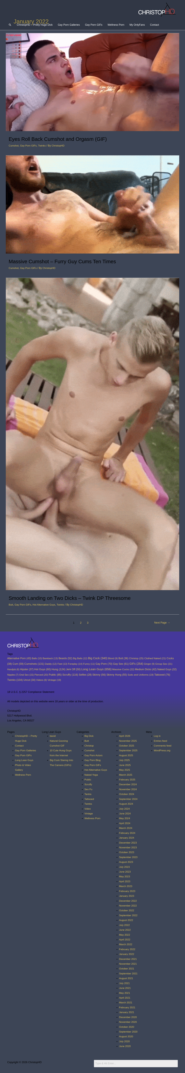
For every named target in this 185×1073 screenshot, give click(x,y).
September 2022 (128, 915)
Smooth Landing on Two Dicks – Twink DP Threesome (78, 598)
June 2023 (125, 871)
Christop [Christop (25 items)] (136, 658)
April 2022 (125, 939)
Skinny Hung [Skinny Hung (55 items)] (117, 674)
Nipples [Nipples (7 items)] (12, 674)
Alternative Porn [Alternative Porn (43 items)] (19, 658)
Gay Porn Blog (92, 760)
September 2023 (128, 857)
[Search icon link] (10, 25)
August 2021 (126, 978)
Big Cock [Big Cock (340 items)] (97, 658)
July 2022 (124, 925)
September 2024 (128, 799)
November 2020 (128, 1021)
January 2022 (127, 954)
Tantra (88, 794)
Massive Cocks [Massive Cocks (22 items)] (123, 669)
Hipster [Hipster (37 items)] (27, 669)
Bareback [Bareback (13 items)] (50, 658)
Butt (11, 604)
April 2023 (125, 881)
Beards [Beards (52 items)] (65, 658)
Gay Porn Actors (93, 755)
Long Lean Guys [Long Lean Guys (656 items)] (96, 669)
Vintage (88, 813)
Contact (154, 24)
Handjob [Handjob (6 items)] (13, 669)
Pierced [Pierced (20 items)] (41, 674)
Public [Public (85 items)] (55, 674)
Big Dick (89, 735)
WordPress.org (162, 750)
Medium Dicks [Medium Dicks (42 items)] (146, 669)
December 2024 (128, 784)
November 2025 (128, 740)
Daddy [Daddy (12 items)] (51, 664)
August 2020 (126, 1036)
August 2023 (126, 862)
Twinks (43, 145)
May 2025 (125, 769)
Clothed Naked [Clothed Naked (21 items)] (155, 658)
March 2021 (126, 1002)
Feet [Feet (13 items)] (62, 664)
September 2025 (128, 750)
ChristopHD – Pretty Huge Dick (35, 24)
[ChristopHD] (157, 9)
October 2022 (127, 910)
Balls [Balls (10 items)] (37, 658)
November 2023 (128, 847)
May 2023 (125, 876)
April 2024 (125, 823)
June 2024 (125, 813)
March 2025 (126, 774)
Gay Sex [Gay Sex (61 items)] (121, 663)
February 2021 (127, 1007)
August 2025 (126, 755)
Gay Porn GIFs (93, 24)
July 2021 (124, 983)
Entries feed (161, 740)
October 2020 (127, 1026)
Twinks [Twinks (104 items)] (15, 679)
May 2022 (125, 934)
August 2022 (126, 920)
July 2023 (124, 866)
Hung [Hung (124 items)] (58, 669)
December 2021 (128, 959)
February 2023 (127, 891)
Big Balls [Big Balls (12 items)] (80, 658)
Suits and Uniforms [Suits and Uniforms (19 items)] (141, 674)
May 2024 (125, 818)
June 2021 (125, 988)
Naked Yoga (91, 774)
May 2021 (125, 992)
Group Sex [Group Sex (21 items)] (163, 663)
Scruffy (88, 784)
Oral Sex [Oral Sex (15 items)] (26, 674)
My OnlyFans (137, 24)
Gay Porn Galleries (69, 24)
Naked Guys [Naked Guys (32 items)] (167, 669)
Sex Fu (88, 789)
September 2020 (128, 1031)
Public (87, 779)
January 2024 (127, 837)
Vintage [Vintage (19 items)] (54, 679)
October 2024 (127, 794)
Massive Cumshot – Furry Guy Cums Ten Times (70, 261)
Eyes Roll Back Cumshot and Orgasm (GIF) (65, 139)
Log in (157, 735)
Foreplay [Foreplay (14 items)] (75, 664)
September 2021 (128, 973)
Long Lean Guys (24, 760)
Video (87, 808)
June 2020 (125, 1046)
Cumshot (14, 145)
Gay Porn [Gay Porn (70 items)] (104, 663)
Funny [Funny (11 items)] (89, 664)
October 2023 (127, 852)
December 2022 (128, 900)
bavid (53, 735)
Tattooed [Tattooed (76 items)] (162, 674)
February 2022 (127, 949)
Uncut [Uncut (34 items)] (29, 679)
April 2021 (125, 997)
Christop (89, 745)
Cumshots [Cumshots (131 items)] (34, 663)
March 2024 (126, 828)
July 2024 (124, 808)
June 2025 (125, 765)
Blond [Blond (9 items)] (113, 658)
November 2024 (128, 789)
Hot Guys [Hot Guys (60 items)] (42, 669)
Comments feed (163, 745)
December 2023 (128, 842)
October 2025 (127, 745)
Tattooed (89, 799)
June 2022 (125, 929)
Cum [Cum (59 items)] (18, 663)
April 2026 (125, 735)
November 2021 (128, 963)
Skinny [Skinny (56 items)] (99, 674)
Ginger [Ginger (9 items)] (149, 664)
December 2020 (128, 1017)
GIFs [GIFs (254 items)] (136, 663)
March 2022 (126, 944)
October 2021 (127, 968)
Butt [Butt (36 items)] (123, 658)
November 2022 (128, 905)
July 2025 (124, 760)
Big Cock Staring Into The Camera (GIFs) (59, 765)
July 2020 (124, 1041)
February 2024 (127, 833)
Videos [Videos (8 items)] (41, 680)
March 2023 (126, 886)
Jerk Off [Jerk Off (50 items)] (73, 669)
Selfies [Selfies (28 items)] (85, 674)
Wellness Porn (116, 24)
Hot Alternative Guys (45, 604)
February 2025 (127, 779)
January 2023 (127, 895)
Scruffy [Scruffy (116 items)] (70, 674)
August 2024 (126, 803)
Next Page (161, 622)
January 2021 (127, 1012)
